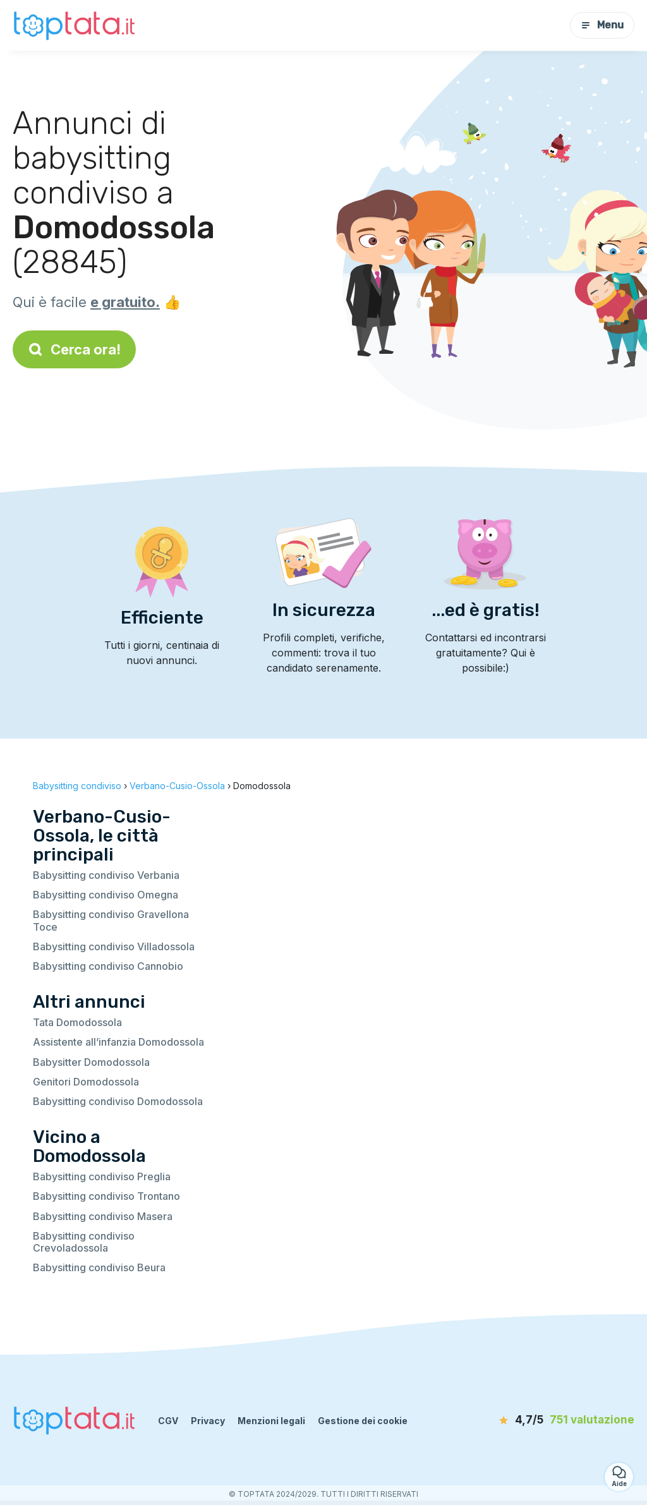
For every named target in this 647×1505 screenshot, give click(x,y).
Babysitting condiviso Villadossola (114, 946)
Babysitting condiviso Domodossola (118, 1101)
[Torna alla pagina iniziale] (76, 25)
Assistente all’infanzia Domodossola (118, 1042)
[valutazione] (561, 1420)
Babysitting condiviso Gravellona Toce (111, 920)
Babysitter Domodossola (91, 1062)
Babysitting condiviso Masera (102, 1216)
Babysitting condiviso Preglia (102, 1176)
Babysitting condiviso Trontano (106, 1196)
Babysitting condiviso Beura (99, 1267)
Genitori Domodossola (86, 1081)
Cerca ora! (74, 349)
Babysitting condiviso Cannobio (108, 966)
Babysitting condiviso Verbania (106, 875)
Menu (602, 25)
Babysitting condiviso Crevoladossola (84, 1242)
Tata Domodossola (77, 1022)
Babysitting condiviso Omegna (105, 894)
